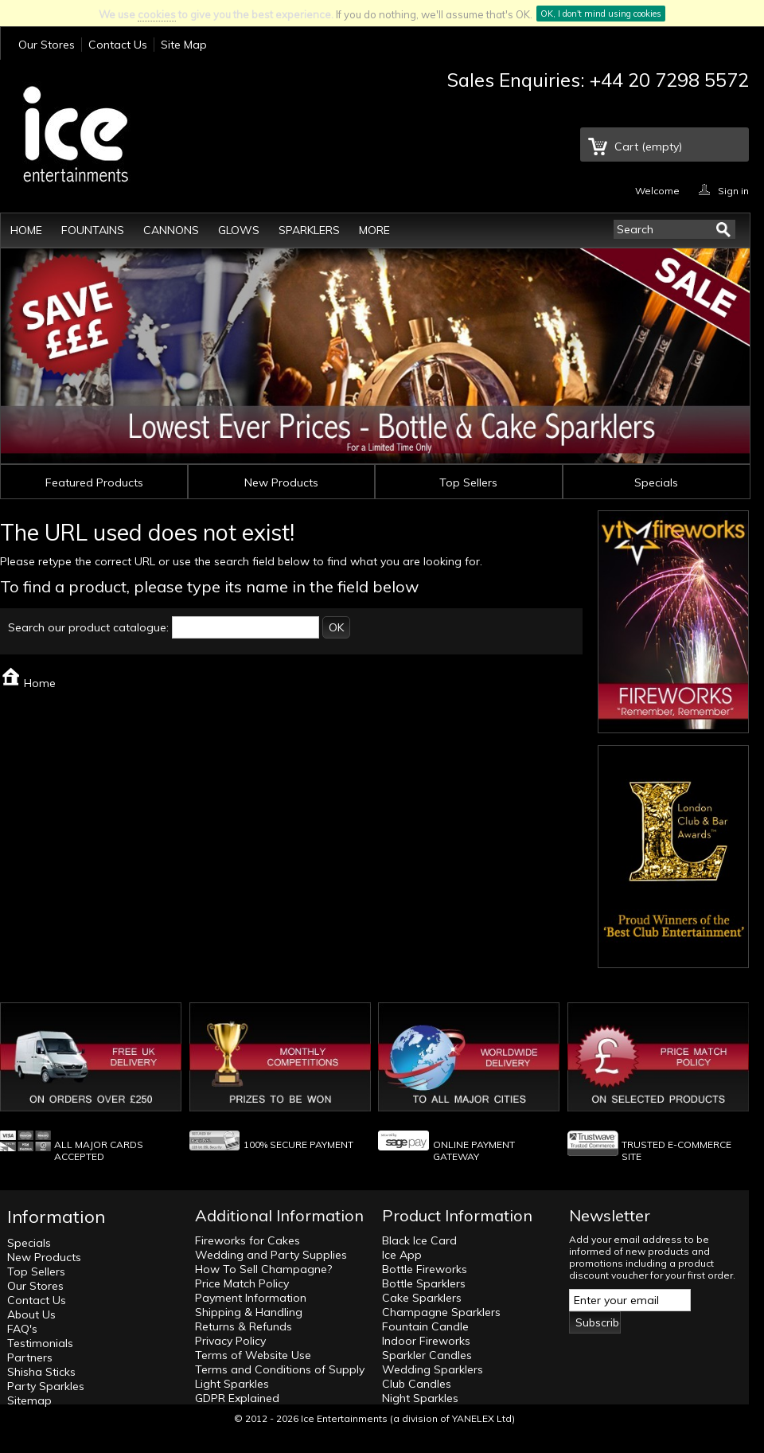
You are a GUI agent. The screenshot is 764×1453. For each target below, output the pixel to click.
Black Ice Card (419, 1240)
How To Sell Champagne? (263, 1269)
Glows (238, 230)
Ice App (402, 1255)
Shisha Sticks (41, 1372)
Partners (30, 1357)
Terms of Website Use (253, 1355)
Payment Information (250, 1298)
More (374, 230)
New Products (281, 482)
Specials (656, 482)
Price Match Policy (242, 1283)
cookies (157, 14)
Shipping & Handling (248, 1312)
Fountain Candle (425, 1326)
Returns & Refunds (243, 1326)
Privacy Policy (230, 1341)
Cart (648, 146)
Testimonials (40, 1343)
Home (26, 230)
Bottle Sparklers (424, 1283)
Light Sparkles (232, 1384)
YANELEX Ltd (482, 1418)
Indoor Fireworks (426, 1341)
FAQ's (22, 1329)
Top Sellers (468, 482)
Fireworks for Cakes (247, 1240)
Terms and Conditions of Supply (279, 1369)
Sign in (733, 190)
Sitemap (29, 1400)
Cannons (171, 230)
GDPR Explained (237, 1398)
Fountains (92, 230)
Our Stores (46, 44)
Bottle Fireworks (424, 1269)
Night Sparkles (420, 1398)
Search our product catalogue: (88, 627)
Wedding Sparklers (432, 1369)
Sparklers (309, 230)
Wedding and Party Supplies (271, 1255)
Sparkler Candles (427, 1355)
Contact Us (117, 44)
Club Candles (416, 1384)
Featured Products (94, 482)
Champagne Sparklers (441, 1312)
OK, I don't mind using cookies (600, 13)
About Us (31, 1314)
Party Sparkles (45, 1386)
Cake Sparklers (422, 1298)
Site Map (184, 44)
